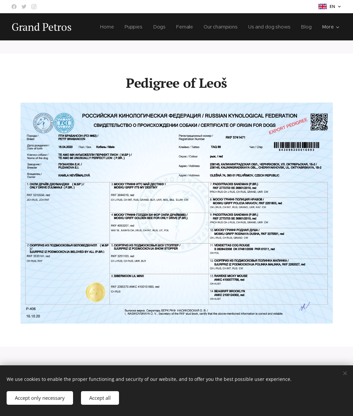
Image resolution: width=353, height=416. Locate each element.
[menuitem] (107, 27)
